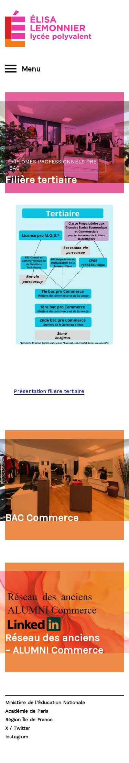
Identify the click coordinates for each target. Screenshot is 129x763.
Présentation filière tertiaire (49, 391)
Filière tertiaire (41, 180)
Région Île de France (29, 719)
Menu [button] (23, 69)
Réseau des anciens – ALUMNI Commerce (54, 644)
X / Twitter (17, 728)
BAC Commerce (41, 518)
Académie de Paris (26, 711)
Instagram (16, 736)
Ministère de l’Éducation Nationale (45, 702)
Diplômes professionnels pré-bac (54, 165)
